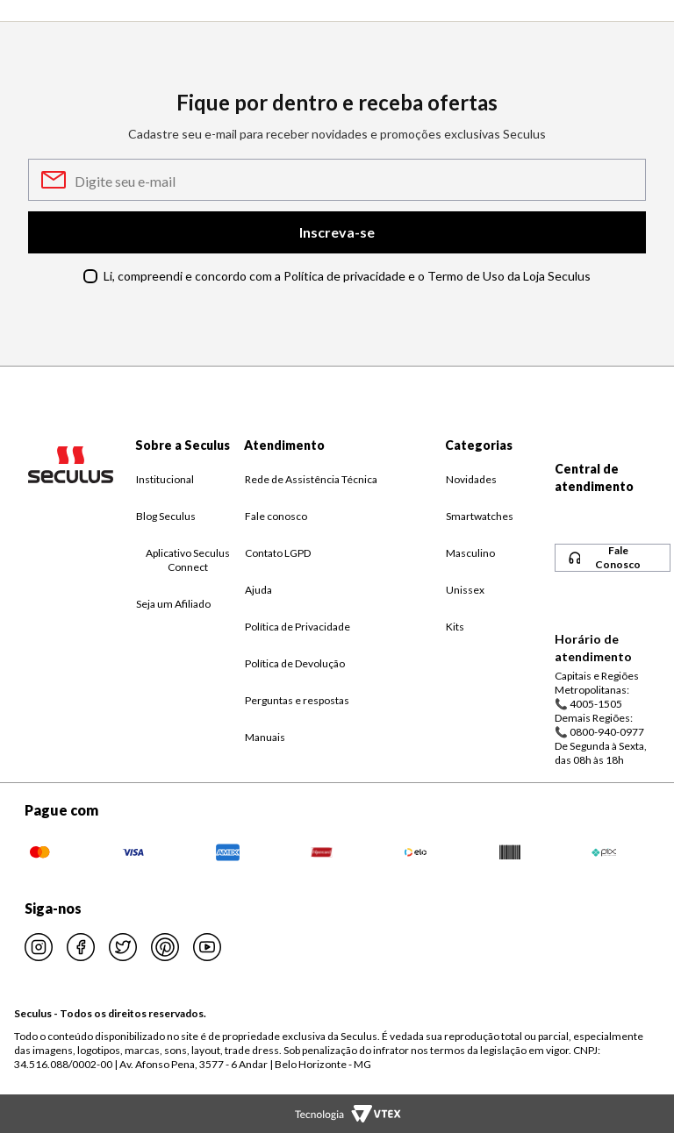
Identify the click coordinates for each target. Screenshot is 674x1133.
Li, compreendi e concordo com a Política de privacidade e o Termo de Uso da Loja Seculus (347, 275)
